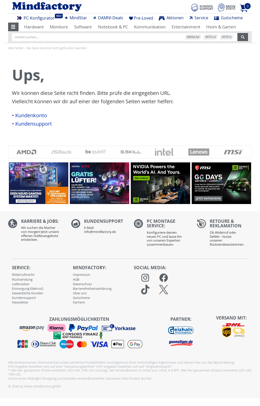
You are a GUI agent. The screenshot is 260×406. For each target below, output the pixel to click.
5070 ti (227, 37)
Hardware (34, 27)
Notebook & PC (113, 27)
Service (198, 18)
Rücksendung (22, 279)
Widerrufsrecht (23, 274)
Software (83, 27)
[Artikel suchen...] (124, 37)
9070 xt (210, 37)
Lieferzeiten (20, 284)
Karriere (79, 302)
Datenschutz (82, 284)
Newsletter (20, 302)
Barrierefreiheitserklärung (92, 288)
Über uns (80, 293)
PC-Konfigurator (37, 17)
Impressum (81, 274)
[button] (13, 27)
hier (149, 378)
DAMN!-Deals (108, 18)
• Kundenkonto (29, 115)
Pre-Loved (141, 18)
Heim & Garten (221, 27)
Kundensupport (24, 297)
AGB (76, 279)
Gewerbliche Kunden (27, 293)
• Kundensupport (32, 124)
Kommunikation (150, 27)
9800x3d (193, 37)
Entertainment (186, 27)
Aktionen (171, 18)
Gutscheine (228, 18)
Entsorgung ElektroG (27, 288)
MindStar (75, 18)
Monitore (59, 27)
